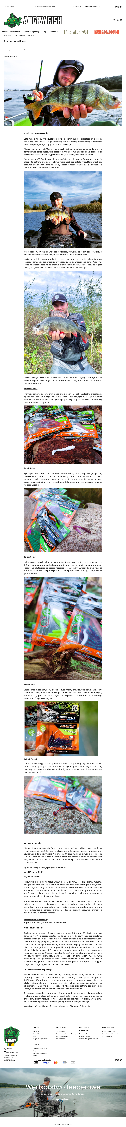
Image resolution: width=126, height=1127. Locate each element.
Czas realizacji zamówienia (88, 1039)
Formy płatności (84, 1034)
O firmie (36, 1031)
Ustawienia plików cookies (65, 1034)
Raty (35, 1056)
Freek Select (30, 468)
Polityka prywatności (109, 1031)
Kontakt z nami (38, 1034)
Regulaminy (37, 1051)
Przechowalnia (61, 1039)
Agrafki (28, 922)
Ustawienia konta (62, 1036)
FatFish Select (30, 388)
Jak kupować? (107, 1036)
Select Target (30, 759)
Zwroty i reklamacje (40, 1048)
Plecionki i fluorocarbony (36, 919)
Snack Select (30, 557)
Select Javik (30, 684)
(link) (40, 872)
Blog (16, 35)
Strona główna (8, 35)
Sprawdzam (63, 1099)
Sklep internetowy (62, 1124)
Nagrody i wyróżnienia (40, 1039)
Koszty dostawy (84, 1036)
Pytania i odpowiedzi (40, 1053)
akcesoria (61, 922)
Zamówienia (60, 1031)
